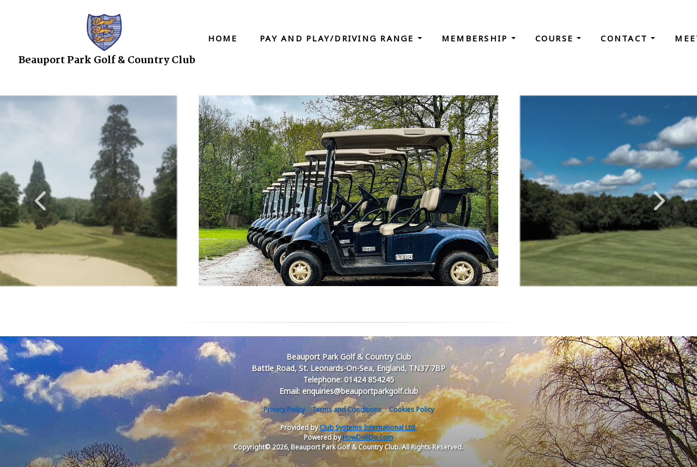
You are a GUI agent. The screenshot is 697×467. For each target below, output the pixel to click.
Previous (40, 195)
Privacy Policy (284, 409)
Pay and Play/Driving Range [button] (339, 38)
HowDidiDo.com (368, 437)
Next (656, 195)
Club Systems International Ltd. (368, 427)
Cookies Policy (411, 409)
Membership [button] (476, 38)
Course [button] (556, 38)
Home (223, 38)
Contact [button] (626, 38)
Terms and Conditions (347, 409)
